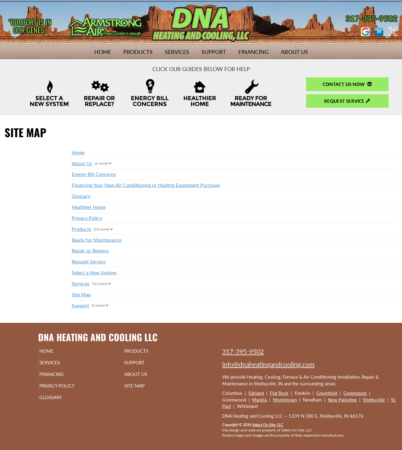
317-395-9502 (243, 351)
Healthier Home (89, 207)
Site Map (81, 294)
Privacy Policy (87, 218)
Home (102, 51)
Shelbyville (374, 399)
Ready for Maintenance (96, 240)
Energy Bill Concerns (94, 174)
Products (138, 51)
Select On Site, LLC (267, 425)
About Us (294, 51)
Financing (253, 51)
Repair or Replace (90, 250)
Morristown (285, 399)
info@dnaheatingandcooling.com (268, 364)
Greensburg (355, 393)
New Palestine (342, 399)
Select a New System (94, 272)
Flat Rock (279, 393)
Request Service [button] (347, 101)
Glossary (81, 196)
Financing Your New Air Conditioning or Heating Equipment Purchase (146, 185)
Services (177, 51)
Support (213, 51)
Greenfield (326, 393)
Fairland (256, 393)
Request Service (89, 261)
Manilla (259, 399)
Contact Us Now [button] (347, 84)
